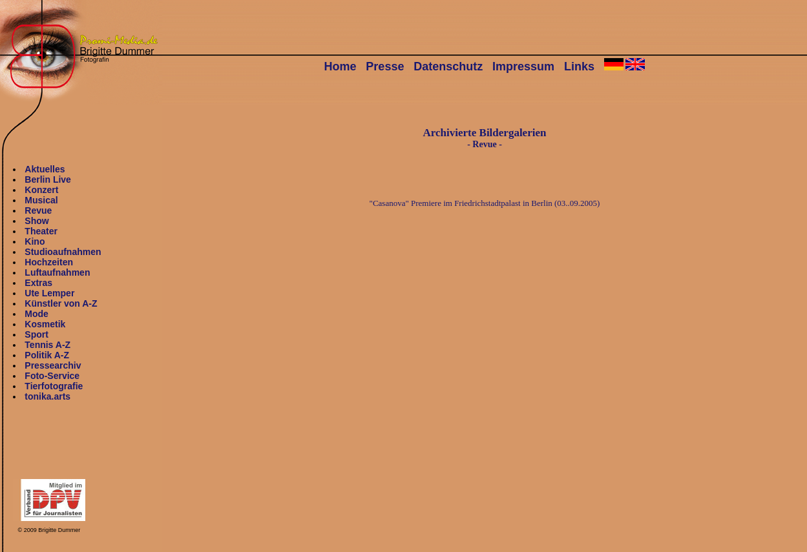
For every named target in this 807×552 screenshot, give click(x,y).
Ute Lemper (49, 293)
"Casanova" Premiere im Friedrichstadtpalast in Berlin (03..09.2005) (485, 203)
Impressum (523, 66)
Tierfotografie (54, 386)
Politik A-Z (47, 355)
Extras (38, 283)
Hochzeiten (49, 262)
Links (579, 66)
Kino (35, 241)
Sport (36, 334)
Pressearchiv (53, 365)
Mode (36, 314)
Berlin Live (48, 179)
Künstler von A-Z (61, 303)
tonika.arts (47, 396)
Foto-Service (52, 376)
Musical (41, 200)
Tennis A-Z (47, 345)
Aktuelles (45, 169)
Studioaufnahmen (63, 252)
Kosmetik (45, 324)
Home (340, 66)
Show (36, 221)
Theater (41, 231)
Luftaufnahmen (57, 272)
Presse (385, 66)
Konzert (41, 190)
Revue (38, 210)
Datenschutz (448, 66)
